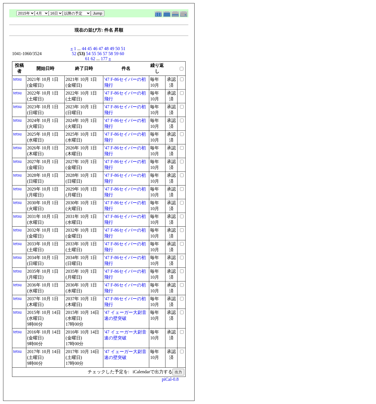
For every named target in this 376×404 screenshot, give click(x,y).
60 (122, 53)
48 (106, 48)
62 (93, 58)
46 (95, 48)
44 (84, 48)
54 (88, 53)
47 (101, 48)
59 (116, 53)
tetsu (17, 79)
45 (89, 48)
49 (112, 48)
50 (117, 48)
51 (123, 48)
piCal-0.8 (170, 379)
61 (87, 58)
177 (104, 58)
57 (105, 53)
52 (74, 53)
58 (110, 53)
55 (94, 53)
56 (99, 53)
